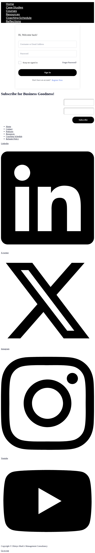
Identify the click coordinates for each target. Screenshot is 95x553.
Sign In (47, 72)
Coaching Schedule (19, 17)
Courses (11, 10)
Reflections (13, 21)
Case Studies (14, 7)
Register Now (57, 80)
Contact (9, 129)
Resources (13, 14)
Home (10, 4)
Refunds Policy (12, 139)
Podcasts (9, 131)
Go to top (5, 551)
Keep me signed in (30, 63)
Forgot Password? (69, 62)
